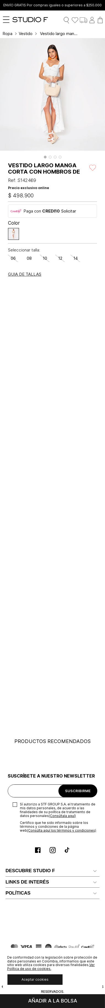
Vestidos (26, 33)
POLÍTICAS (18, 893)
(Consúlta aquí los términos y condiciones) (61, 830)
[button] (45, 157)
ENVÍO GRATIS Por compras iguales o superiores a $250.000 (52, 5)
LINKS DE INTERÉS (27, 882)
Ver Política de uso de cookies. (51, 967)
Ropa (7, 33)
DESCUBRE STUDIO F (30, 870)
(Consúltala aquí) (62, 816)
